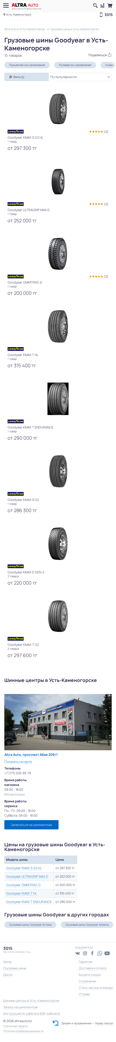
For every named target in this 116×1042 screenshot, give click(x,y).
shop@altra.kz (84, 947)
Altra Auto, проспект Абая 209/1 (31, 754)
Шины (7, 962)
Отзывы (84, 994)
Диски (7, 975)
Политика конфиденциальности (23, 1031)
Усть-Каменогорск (18, 14)
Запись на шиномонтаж (20, 1007)
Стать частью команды (96, 988)
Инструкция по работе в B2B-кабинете (31, 1014)
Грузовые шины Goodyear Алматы (87, 925)
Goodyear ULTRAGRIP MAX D (27, 876)
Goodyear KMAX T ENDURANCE (29, 902)
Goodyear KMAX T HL (21, 893)
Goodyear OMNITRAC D (23, 885)
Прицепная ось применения (27, 65)
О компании (87, 981)
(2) (106, 132)
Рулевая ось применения (75, 65)
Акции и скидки (90, 975)
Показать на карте (18, 762)
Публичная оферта (15, 1026)
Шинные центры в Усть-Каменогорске (31, 1001)
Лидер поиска (104, 1023)
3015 (109, 15)
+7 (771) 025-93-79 (17, 773)
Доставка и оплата (92, 968)
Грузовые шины (14, 968)
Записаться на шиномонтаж (31, 825)
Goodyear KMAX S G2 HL (24, 868)
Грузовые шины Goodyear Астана (30, 925)
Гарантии (85, 962)
